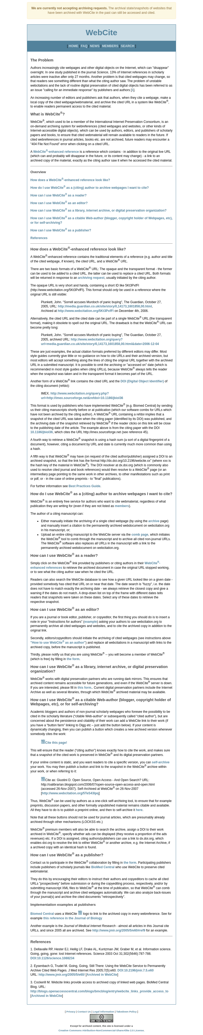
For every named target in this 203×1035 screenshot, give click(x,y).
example (90, 622)
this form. (85, 687)
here (139, 810)
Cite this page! (54, 743)
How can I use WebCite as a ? (58, 195)
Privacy (70, 1011)
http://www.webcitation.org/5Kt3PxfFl (86, 311)
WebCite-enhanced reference (56, 152)
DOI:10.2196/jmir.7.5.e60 (135, 970)
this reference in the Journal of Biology (72, 918)
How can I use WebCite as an (59, 203)
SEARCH (127, 46)
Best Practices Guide (84, 486)
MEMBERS (110, 46)
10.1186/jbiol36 (41, 432)
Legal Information (103, 1011)
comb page (140, 534)
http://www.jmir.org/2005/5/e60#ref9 (118, 930)
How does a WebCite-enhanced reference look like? (70, 180)
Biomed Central (42, 914)
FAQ (84, 46)
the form (73, 659)
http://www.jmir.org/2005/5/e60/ (62, 974)
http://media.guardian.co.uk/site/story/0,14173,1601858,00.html (105, 306)
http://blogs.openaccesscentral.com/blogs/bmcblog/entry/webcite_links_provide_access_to (99, 991)
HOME (73, 46)
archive (153, 521)
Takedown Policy (126, 1011)
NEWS (94, 46)
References (39, 238)
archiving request (91, 278)
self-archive (161, 762)
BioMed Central (102, 867)
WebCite (101, 32)
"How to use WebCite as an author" (58, 642)
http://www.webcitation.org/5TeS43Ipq (70, 793)
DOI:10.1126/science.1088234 (52, 958)
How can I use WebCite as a (60, 230)
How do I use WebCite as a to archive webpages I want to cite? (89, 188)
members (122, 506)
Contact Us (84, 1011)
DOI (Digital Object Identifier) (142, 381)
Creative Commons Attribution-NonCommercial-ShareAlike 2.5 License (101, 1030)
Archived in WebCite (101, 974)
